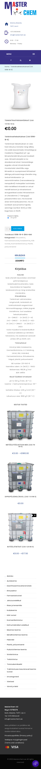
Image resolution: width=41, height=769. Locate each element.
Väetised (10, 681)
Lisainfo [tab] (19, 260)
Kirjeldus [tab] (20, 255)
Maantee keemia (14, 630)
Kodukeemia (12, 610)
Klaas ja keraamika (14, 605)
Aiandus (10, 576)
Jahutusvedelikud (14, 600)
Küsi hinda (17, 229)
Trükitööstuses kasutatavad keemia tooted (21, 670)
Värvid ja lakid (12, 686)
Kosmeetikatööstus (15, 620)
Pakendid (10, 640)
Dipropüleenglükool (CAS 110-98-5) (20, 497)
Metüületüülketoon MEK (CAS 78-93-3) (20, 445)
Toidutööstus (12, 659)
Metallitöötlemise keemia (17, 635)
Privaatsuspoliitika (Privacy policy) (18, 735)
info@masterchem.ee (18, 35)
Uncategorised (13, 677)
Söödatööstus (12, 654)
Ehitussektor (12, 591)
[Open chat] (35, 763)
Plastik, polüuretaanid (15, 645)
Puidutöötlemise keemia (17, 649)
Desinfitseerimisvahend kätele (19, 586)
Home (7, 67)
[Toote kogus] (8, 229)
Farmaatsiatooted (14, 596)
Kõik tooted (11, 615)
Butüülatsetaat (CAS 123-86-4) (20, 547)
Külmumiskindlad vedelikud (18, 625)
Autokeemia (12, 581)
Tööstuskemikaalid (14, 664)
